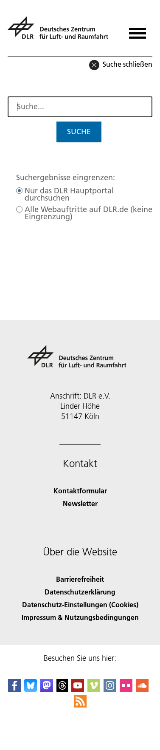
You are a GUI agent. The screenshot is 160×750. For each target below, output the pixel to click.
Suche (79, 131)
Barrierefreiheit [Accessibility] (80, 579)
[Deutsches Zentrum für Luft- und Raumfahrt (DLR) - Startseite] (61, 31)
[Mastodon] (46, 689)
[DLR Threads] (62, 689)
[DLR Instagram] (110, 689)
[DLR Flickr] (126, 689)
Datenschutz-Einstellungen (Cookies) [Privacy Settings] (80, 604)
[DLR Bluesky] (30, 689)
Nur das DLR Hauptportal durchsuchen (69, 194)
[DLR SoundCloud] (142, 689)
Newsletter (80, 503)
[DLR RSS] (80, 705)
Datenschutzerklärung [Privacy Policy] (80, 591)
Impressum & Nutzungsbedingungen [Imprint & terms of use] (80, 617)
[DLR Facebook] (14, 689)
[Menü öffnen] (137, 30)
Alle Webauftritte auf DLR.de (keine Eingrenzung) (88, 213)
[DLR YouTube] (77, 689)
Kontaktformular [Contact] (80, 490)
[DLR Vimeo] (93, 689)
